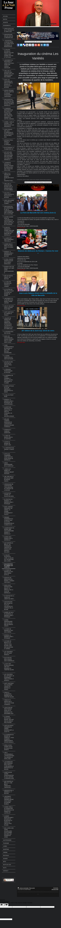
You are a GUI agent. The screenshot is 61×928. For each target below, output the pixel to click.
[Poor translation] (5, 904)
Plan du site (32, 888)
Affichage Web (55, 889)
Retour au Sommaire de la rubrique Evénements (37, 41)
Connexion (55, 888)
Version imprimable (23, 888)
